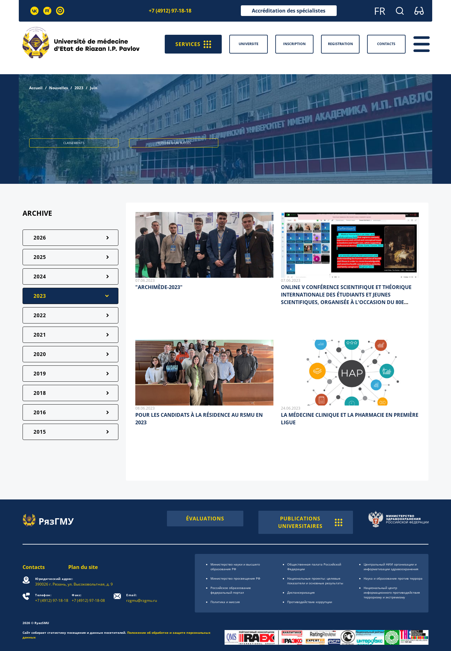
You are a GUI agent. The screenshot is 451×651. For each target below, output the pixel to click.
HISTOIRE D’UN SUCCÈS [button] (174, 143)
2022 (40, 315)
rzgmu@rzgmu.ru (141, 598)
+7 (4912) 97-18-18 (170, 10)
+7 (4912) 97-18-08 (88, 598)
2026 (40, 237)
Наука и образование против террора (393, 578)
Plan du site (83, 567)
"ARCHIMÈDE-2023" (159, 287)
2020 (40, 354)
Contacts (34, 567)
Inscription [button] (294, 43)
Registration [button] (340, 43)
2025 (40, 257)
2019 (40, 373)
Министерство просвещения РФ (235, 578)
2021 (40, 334)
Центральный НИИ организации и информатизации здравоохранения (391, 566)
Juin (93, 87)
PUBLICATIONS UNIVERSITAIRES (310, 522)
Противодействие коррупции (309, 602)
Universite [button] (248, 43)
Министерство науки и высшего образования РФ (235, 566)
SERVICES (193, 44)
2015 (40, 431)
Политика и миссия (225, 602)
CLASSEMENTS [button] (73, 143)
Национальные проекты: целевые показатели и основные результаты (315, 580)
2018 (40, 393)
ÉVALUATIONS (205, 518)
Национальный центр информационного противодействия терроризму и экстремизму (392, 592)
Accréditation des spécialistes (288, 10)
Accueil (36, 87)
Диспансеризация (301, 592)
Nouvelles (58, 87)
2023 (79, 87)
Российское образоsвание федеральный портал (230, 590)
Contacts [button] (386, 43)
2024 (40, 276)
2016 (40, 412)
